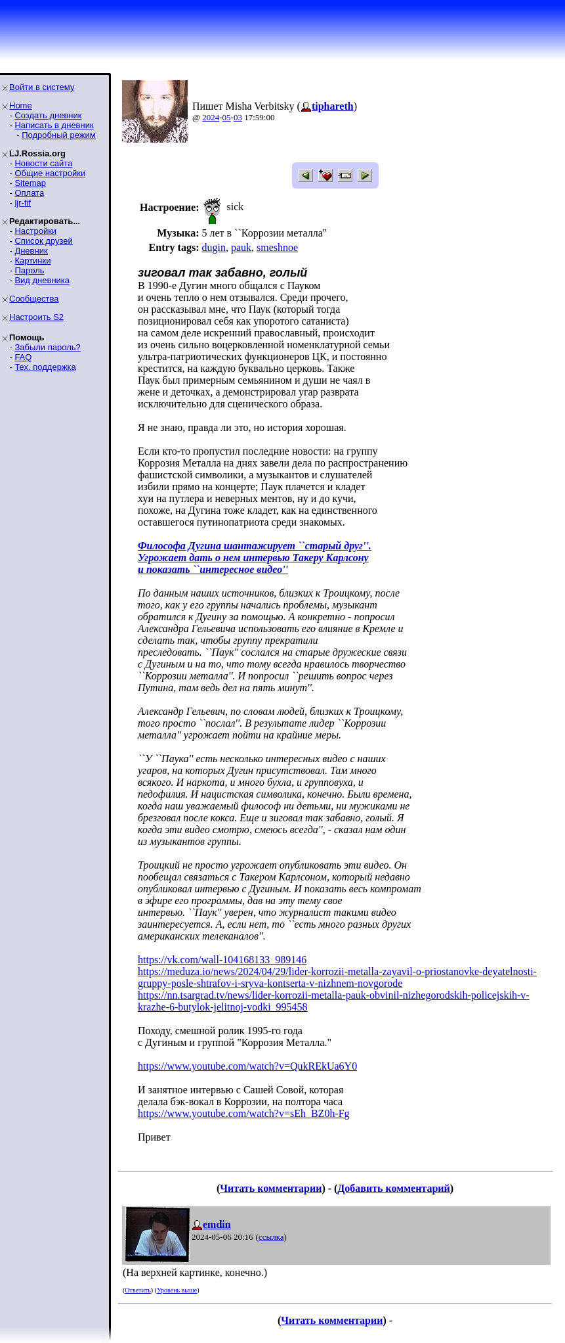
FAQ (22, 357)
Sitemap (30, 183)
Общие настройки (49, 173)
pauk (241, 247)
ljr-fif (22, 203)
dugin (213, 247)
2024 (210, 117)
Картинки (32, 260)
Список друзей (43, 241)
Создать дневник (47, 115)
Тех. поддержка (44, 367)
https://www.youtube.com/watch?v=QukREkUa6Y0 (247, 1066)
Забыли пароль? (47, 347)
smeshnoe (277, 247)
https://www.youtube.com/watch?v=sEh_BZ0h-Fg (244, 1113)
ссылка (271, 1237)
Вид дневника (42, 280)
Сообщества (34, 299)
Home (20, 105)
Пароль (29, 270)
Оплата (29, 193)
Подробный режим (58, 135)
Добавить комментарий (393, 1188)
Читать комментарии (271, 1188)
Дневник (30, 251)
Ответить (137, 1290)
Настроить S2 (36, 317)
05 (226, 117)
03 (238, 117)
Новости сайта (43, 163)
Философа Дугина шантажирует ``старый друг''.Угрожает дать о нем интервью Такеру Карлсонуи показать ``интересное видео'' (254, 557)
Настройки (35, 231)
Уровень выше (177, 1290)
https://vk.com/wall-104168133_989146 (222, 959)
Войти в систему (41, 87)
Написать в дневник (53, 125)
